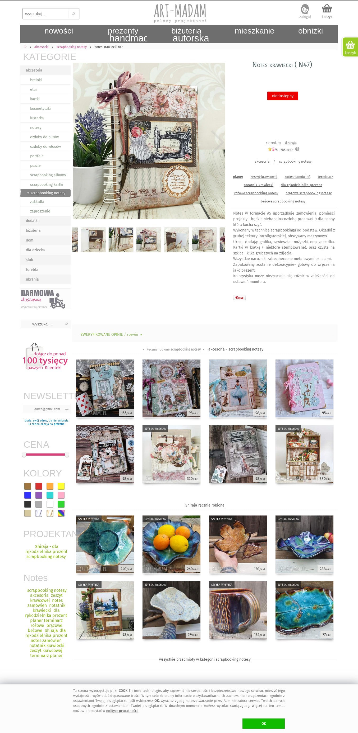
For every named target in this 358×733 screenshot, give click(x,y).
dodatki (32, 221)
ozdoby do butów (44, 137)
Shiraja (291, 143)
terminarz (325, 177)
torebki (32, 269)
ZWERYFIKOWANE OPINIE (112, 334)
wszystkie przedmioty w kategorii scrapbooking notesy (205, 659)
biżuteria (33, 230)
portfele (37, 156)
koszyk (327, 17)
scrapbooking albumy (48, 175)
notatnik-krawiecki (258, 185)
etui (33, 89)
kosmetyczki (40, 108)
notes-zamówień (297, 177)
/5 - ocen (280, 150)
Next (216, 142)
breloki (36, 80)
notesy (36, 127)
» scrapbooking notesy (46, 193)
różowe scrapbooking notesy (256, 193)
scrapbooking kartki (46, 184)
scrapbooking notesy (295, 161)
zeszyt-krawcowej (264, 177)
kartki (35, 99)
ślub (29, 260)
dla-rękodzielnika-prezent (301, 185)
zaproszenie (40, 211)
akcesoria (34, 70)
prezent (59, 424)
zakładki (37, 202)
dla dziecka (35, 250)
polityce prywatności (122, 711)
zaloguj (305, 17)
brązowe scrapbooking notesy (309, 193)
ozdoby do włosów (45, 146)
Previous (80, 142)
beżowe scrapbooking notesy (283, 201)
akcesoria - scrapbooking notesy (235, 349)
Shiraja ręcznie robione (204, 505)
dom (29, 240)
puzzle (35, 165)
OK (263, 724)
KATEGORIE (47, 56)
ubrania (32, 279)
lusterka (37, 118)
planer (238, 177)
